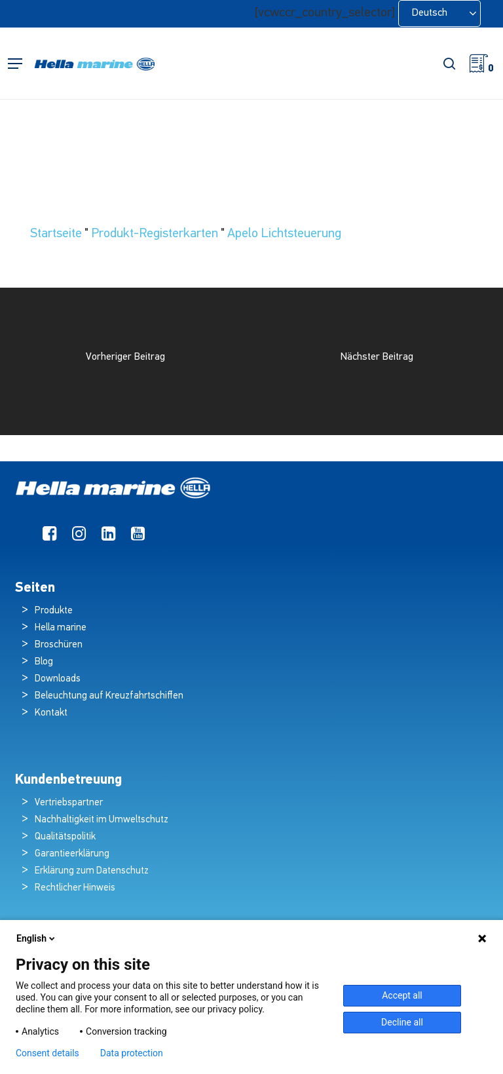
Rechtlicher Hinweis (75, 888)
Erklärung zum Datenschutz (92, 871)
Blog (44, 662)
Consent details (47, 1053)
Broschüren (59, 645)
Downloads (58, 679)
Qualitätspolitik (65, 837)
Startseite (56, 233)
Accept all (402, 995)
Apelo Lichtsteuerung (284, 233)
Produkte (54, 611)
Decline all (402, 1022)
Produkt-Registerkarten (154, 233)
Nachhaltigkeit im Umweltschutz (101, 820)
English (36, 938)
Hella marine (60, 628)
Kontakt (51, 713)
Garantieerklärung (72, 854)
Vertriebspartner (69, 803)
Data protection (131, 1053)
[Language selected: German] (439, 13)
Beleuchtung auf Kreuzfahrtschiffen (109, 696)
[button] (15, 64)
